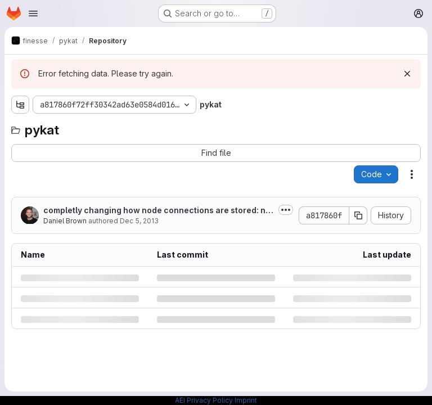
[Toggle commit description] (285, 210)
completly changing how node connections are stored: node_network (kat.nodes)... (157, 210)
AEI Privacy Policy (204, 400)
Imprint (246, 400)
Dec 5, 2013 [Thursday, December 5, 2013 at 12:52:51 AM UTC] (139, 221)
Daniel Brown (65, 221)
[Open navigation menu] (33, 13)
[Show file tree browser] (20, 105)
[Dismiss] (407, 73)
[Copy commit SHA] (358, 215)
